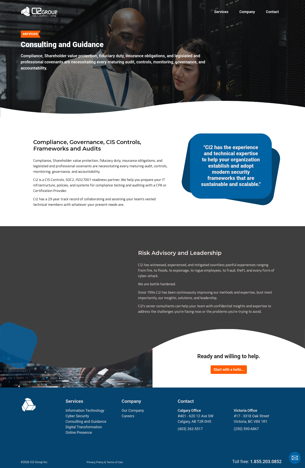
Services (221, 12)
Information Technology (85, 410)
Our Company (133, 410)
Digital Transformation (84, 427)
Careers (128, 416)
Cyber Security (77, 416)
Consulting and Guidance (86, 421)
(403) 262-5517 (190, 429)
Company (247, 12)
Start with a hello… (228, 369)
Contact (272, 12)
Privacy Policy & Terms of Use (105, 462)
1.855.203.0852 (266, 461)
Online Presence (79, 432)
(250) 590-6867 (246, 429)
